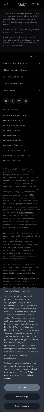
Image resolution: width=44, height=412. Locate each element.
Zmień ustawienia (22, 406)
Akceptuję (22, 387)
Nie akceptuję (22, 397)
